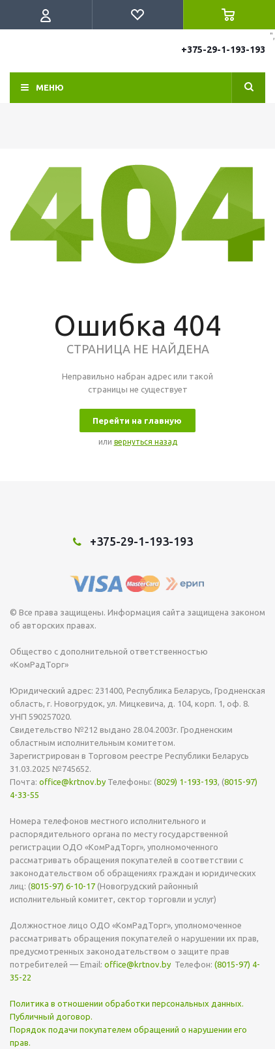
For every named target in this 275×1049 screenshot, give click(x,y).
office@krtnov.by (72, 781)
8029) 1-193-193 (187, 781)
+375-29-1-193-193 (223, 49)
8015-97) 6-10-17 (63, 886)
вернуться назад (145, 441)
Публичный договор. (51, 1016)
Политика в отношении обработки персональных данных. (127, 1003)
